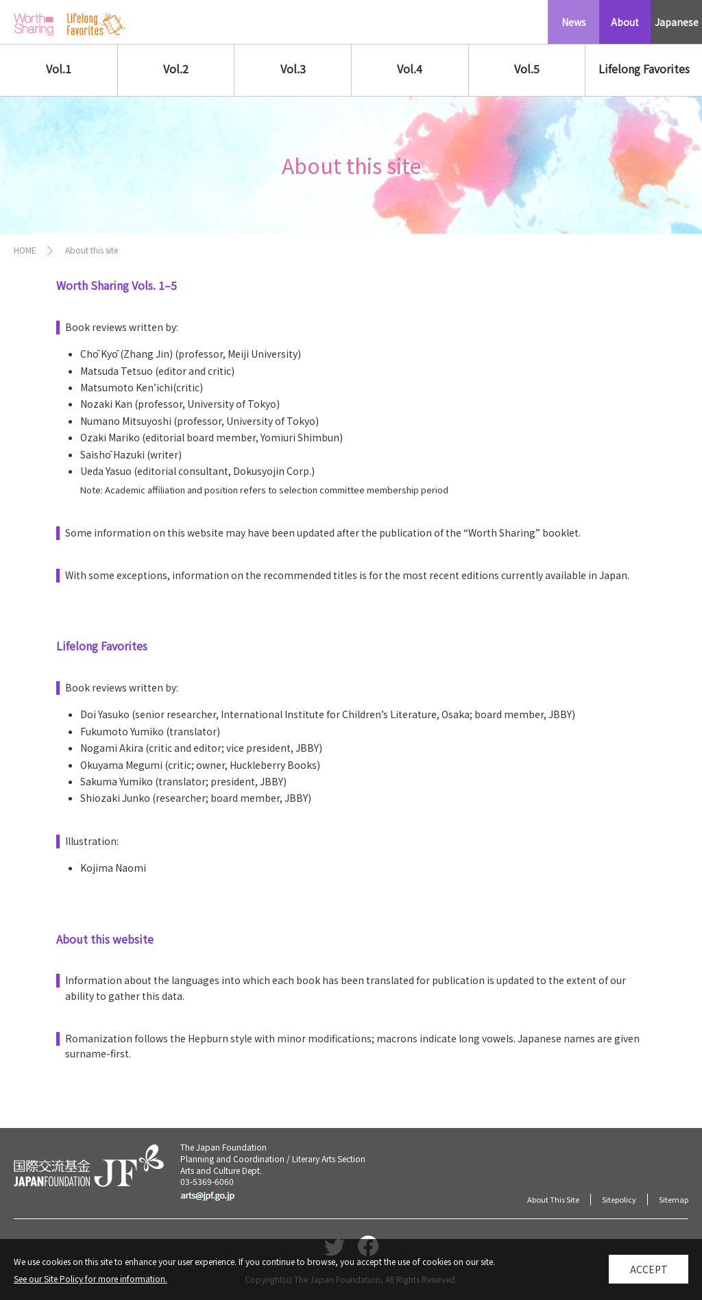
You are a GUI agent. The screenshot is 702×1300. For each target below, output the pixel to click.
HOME (25, 250)
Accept (649, 1274)
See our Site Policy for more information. (90, 1284)
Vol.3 (293, 68)
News (573, 22)
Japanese (677, 22)
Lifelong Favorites (644, 68)
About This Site (553, 1199)
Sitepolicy (619, 1199)
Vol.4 (409, 68)
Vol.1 (58, 68)
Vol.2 (176, 68)
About (625, 22)
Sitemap (673, 1199)
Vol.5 (527, 68)
